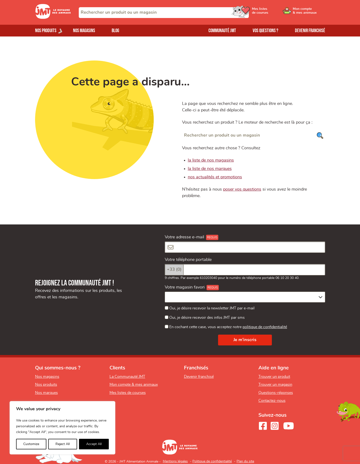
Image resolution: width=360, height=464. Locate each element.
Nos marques (46, 393)
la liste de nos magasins (211, 160)
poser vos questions (242, 189)
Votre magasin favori (185, 287)
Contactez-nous (272, 401)
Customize (31, 444)
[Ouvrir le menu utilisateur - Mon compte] (309, 12)
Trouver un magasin (275, 384)
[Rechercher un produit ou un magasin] (253, 135)
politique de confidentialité (265, 327)
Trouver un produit (274, 377)
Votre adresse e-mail (184, 237)
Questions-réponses (275, 393)
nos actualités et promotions (215, 177)
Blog (115, 31)
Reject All (62, 444)
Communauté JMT (222, 31)
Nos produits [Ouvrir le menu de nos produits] (45, 31)
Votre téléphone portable (188, 260)
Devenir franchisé (310, 31)
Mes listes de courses (128, 393)
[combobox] (164, 12)
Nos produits (46, 384)
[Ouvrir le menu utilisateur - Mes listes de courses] (272, 12)
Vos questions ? (265, 31)
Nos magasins (84, 31)
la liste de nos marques (210, 169)
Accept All (94, 444)
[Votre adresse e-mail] (245, 247)
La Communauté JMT (127, 377)
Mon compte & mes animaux (134, 384)
